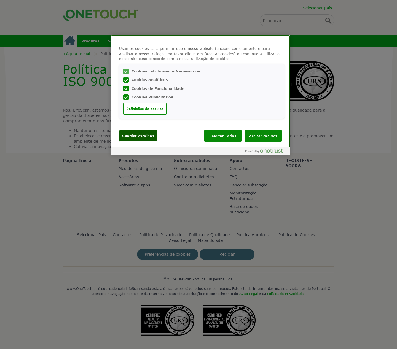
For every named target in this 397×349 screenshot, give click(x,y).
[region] (200, 95)
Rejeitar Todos (223, 135)
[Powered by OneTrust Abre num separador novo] (266, 151)
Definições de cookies (144, 108)
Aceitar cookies (263, 135)
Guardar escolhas (138, 135)
